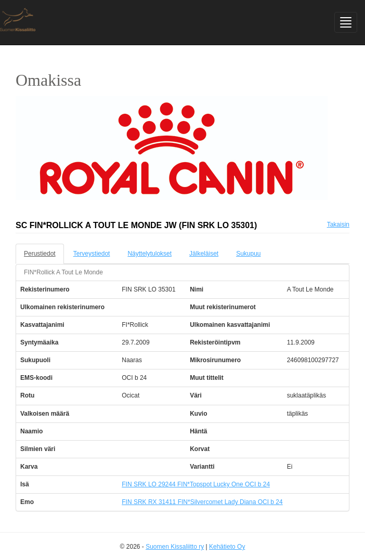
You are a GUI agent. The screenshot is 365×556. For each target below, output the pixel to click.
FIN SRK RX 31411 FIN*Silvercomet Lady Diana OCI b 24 (202, 502)
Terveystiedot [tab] (91, 253)
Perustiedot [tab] (40, 253)
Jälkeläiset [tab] (203, 253)
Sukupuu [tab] (248, 253)
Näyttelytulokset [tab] (149, 253)
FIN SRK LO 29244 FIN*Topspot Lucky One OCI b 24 (196, 484)
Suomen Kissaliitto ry (175, 546)
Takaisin (338, 224)
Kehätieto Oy (227, 546)
